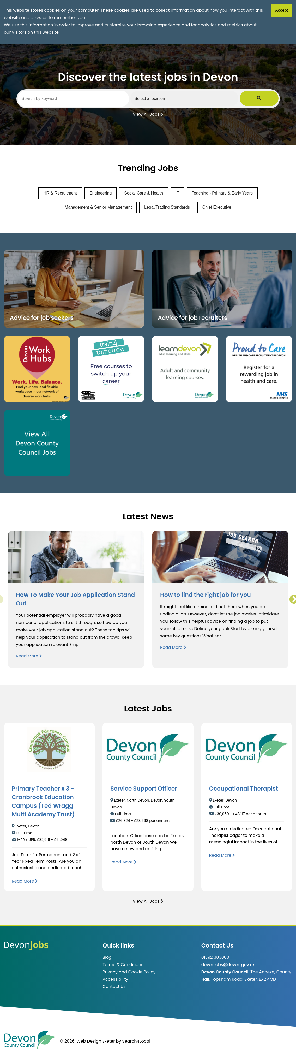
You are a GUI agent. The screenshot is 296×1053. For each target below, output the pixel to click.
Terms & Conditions (122, 965)
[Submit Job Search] (271, 98)
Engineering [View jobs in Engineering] (100, 193)
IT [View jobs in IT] (177, 193)
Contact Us (113, 987)
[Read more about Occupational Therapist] (222, 855)
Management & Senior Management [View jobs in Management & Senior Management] (98, 207)
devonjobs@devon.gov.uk (228, 965)
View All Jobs (148, 113)
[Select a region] (202, 98)
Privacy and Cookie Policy (128, 972)
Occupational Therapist (243, 789)
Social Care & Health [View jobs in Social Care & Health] (143, 193)
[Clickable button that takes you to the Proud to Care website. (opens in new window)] (259, 369)
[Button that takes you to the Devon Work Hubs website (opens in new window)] (37, 369)
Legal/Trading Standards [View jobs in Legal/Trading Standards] (167, 207)
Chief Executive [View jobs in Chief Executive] (216, 207)
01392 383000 (215, 957)
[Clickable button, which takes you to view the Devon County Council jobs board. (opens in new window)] (37, 443)
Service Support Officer (143, 789)
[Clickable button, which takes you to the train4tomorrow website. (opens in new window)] (111, 369)
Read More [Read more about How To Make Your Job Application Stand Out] (29, 656)
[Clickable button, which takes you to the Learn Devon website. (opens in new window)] (185, 369)
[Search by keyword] (80, 99)
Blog (107, 957)
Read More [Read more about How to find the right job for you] (173, 647)
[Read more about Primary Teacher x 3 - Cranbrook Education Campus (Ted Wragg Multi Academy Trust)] (25, 881)
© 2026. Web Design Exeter (87, 1041)
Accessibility (115, 979)
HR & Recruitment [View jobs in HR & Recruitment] (60, 193)
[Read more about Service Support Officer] (123, 862)
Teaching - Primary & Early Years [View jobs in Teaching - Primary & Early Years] (222, 193)
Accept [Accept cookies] (281, 10)
